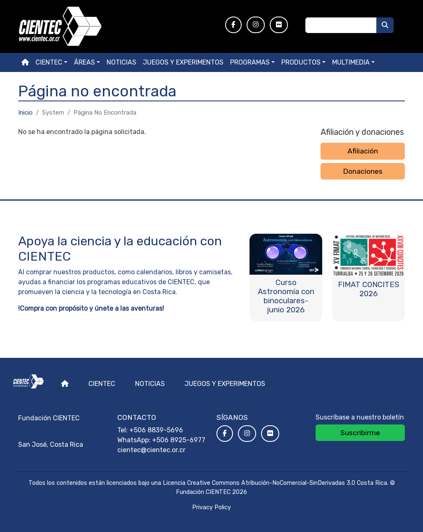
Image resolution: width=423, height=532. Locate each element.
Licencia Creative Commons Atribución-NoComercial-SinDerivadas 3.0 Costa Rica (275, 482)
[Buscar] (385, 25)
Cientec (101, 384)
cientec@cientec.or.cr (151, 450)
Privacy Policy (211, 507)
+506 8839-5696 (156, 430)
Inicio (25, 112)
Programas (250, 62)
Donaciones (363, 171)
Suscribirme (360, 433)
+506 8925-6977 (178, 440)
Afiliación (362, 151)
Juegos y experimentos (183, 62)
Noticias (121, 62)
